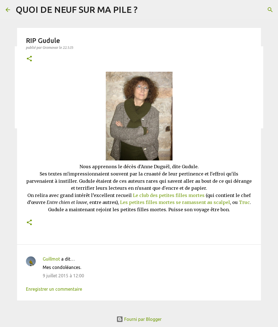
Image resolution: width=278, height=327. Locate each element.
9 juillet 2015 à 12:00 (63, 275)
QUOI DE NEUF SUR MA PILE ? (77, 9)
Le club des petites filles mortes (169, 195)
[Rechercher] (270, 9)
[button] (29, 59)
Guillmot (51, 258)
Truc (244, 202)
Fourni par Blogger (139, 319)
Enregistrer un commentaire (54, 289)
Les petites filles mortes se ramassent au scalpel (175, 202)
